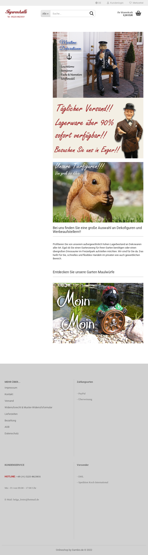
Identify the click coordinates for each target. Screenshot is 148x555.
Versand (9, 400)
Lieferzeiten (11, 413)
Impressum (11, 387)
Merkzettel (136, 3)
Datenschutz (11, 433)
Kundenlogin (115, 3)
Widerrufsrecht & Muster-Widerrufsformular (28, 407)
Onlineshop (62, 549)
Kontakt (9, 394)
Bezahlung (10, 420)
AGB (7, 426)
